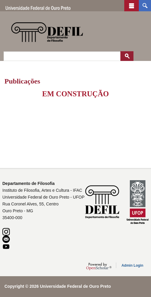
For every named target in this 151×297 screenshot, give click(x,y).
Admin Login (132, 265)
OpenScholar (98, 266)
